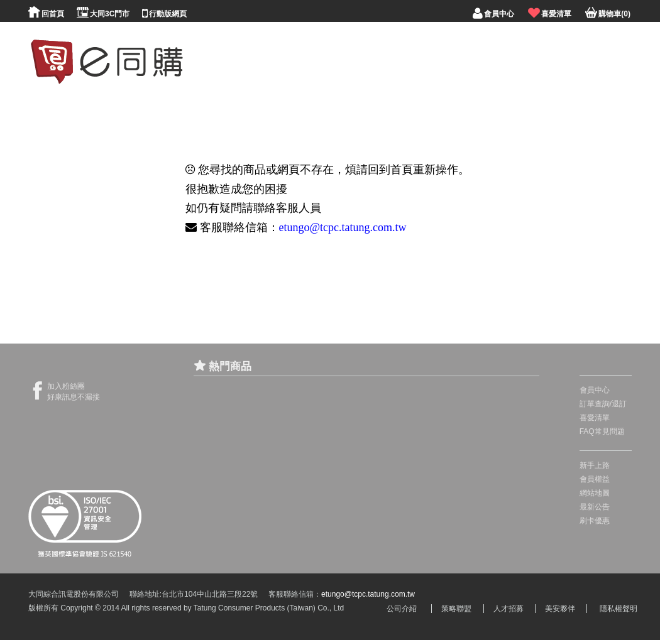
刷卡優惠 (595, 520)
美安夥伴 (560, 608)
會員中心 (595, 390)
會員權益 (595, 479)
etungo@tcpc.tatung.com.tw (343, 227)
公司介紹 (402, 608)
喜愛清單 (595, 417)
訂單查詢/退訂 (603, 403)
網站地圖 (595, 493)
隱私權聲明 (618, 608)
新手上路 (595, 465)
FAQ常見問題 (602, 431)
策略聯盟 (456, 608)
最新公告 (595, 506)
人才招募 (508, 608)
